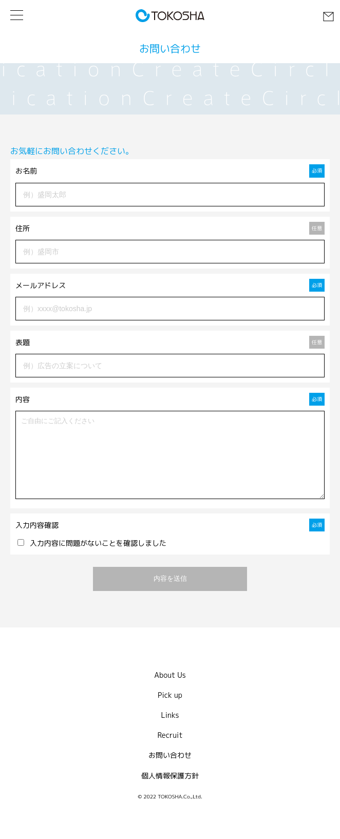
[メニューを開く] (16, 15)
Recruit (169, 750)
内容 (170, 399)
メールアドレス (170, 285)
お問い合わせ (170, 770)
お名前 (170, 170)
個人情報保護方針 (170, 791)
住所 (170, 228)
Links (170, 730)
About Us (169, 690)
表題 (170, 342)
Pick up (170, 710)
